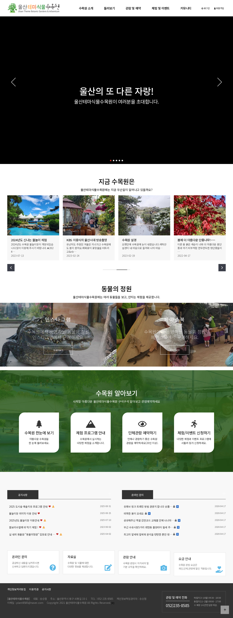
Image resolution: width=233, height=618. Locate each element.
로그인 (206, 8)
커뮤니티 (185, 8)
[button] (110, 160)
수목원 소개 (86, 8)
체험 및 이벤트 (160, 8)
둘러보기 (109, 8)
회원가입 (219, 8)
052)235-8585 (177, 605)
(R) (112, 603)
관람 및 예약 (133, 8)
